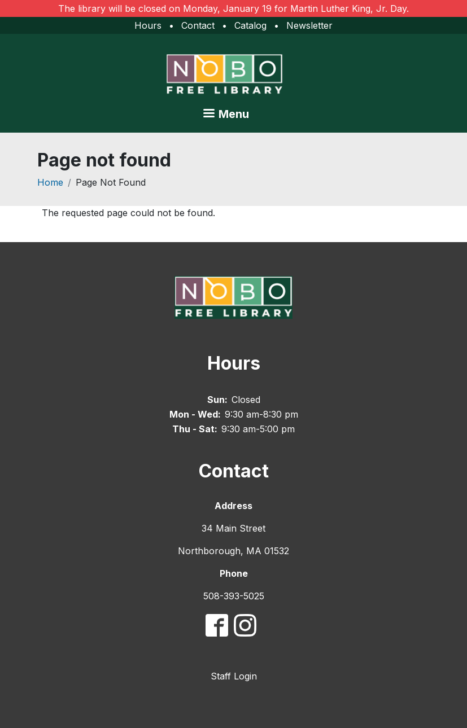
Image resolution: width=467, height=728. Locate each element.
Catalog (250, 25)
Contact (198, 25)
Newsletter (309, 25)
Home (50, 182)
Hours (148, 25)
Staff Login (234, 676)
